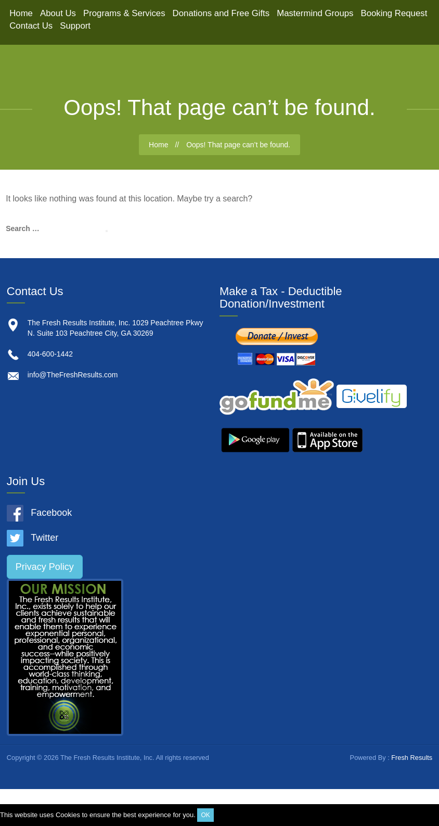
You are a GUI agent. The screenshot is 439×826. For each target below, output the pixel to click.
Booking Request (394, 13)
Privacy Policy (45, 567)
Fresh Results (411, 757)
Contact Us (31, 26)
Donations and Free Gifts (221, 13)
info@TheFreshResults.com (73, 375)
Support (75, 26)
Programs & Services (124, 13)
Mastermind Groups (315, 13)
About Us (58, 13)
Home (21, 13)
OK (205, 815)
